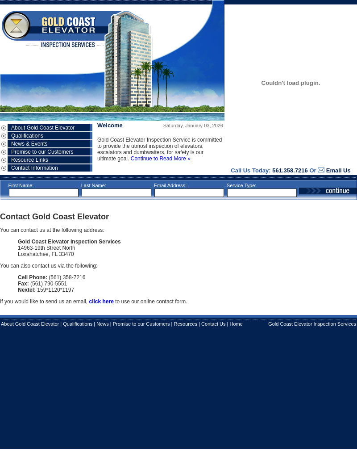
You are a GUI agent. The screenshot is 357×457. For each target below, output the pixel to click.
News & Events (29, 144)
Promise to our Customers (42, 152)
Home (235, 324)
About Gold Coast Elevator (43, 128)
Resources (186, 324)
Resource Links (29, 160)
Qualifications (27, 136)
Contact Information (34, 168)
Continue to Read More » (161, 158)
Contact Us (213, 324)
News (102, 324)
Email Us (338, 170)
